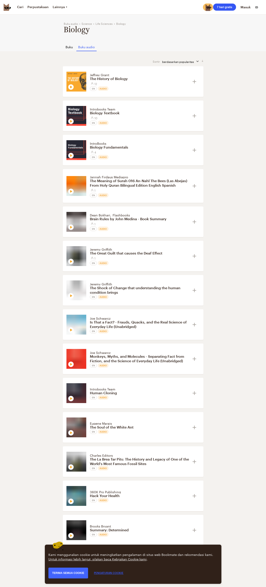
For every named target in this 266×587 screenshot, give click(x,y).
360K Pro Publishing (105, 491)
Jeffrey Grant (99, 74)
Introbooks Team (102, 108)
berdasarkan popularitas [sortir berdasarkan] (180, 61)
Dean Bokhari (100, 214)
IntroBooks (98, 143)
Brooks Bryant (100, 525)
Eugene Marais (101, 423)
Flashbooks (121, 214)
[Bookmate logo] (7, 7)
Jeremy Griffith (101, 249)
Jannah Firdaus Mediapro (109, 176)
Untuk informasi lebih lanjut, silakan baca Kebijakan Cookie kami (97, 558)
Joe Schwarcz (100, 318)
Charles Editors (101, 455)
